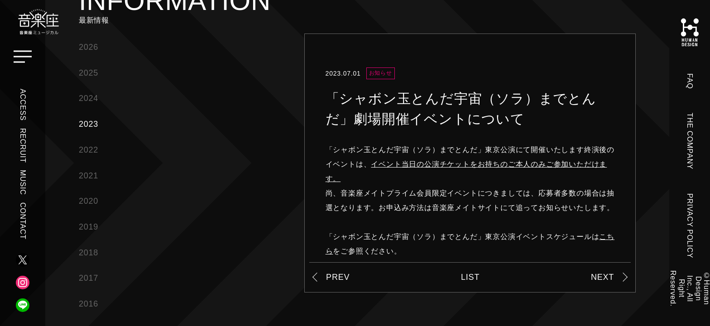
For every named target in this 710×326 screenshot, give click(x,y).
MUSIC (23, 182)
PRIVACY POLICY (690, 225)
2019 (88, 226)
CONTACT (23, 221)
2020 (88, 201)
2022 (88, 149)
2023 (88, 124)
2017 (88, 278)
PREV (338, 277)
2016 (88, 303)
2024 (88, 98)
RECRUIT (23, 145)
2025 (88, 72)
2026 (88, 47)
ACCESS (23, 105)
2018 (88, 252)
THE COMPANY (690, 141)
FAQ (690, 81)
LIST (470, 277)
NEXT (602, 277)
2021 (88, 175)
